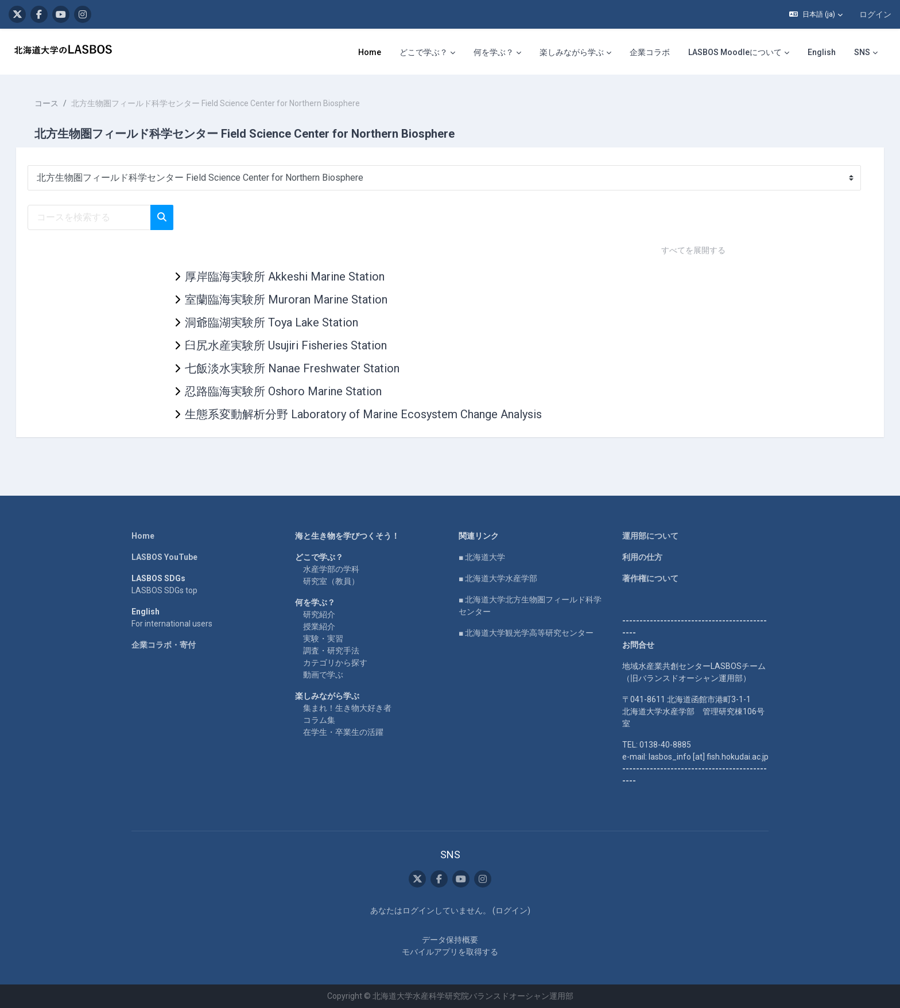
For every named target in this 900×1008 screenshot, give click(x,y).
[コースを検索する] (105, 217)
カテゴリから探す (335, 662)
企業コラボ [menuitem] (650, 52)
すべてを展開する (693, 250)
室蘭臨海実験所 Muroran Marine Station (286, 299)
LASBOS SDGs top (164, 590)
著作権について (650, 578)
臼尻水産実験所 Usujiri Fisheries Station (286, 345)
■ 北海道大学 (482, 557)
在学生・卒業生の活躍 (343, 732)
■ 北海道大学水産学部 (498, 578)
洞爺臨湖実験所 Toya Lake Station (271, 322)
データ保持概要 (450, 939)
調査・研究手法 (331, 650)
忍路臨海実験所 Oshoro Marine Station (283, 391)
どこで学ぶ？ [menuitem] (423, 52)
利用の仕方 (642, 557)
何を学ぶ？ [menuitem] (494, 52)
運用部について (650, 535)
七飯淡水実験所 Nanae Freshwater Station (292, 368)
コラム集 (319, 720)
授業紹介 (319, 626)
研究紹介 (319, 614)
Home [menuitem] (369, 52)
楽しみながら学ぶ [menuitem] (572, 52)
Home (142, 535)
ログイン (875, 14)
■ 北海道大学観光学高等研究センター (526, 632)
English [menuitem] (822, 52)
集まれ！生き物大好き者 (347, 708)
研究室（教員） (331, 581)
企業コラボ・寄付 (163, 644)
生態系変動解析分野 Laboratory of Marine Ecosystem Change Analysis (363, 414)
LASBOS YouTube (164, 557)
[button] (816, 14)
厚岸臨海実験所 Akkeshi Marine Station (285, 276)
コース (63, 103)
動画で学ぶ (323, 674)
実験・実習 (323, 638)
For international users (171, 623)
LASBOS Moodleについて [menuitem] (735, 52)
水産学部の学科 (331, 569)
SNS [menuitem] (862, 52)
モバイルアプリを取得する (450, 951)
